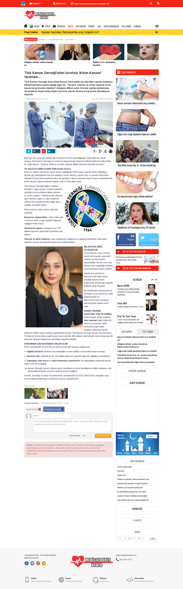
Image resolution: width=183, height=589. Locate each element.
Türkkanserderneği (48, 399)
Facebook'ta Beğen (126, 240)
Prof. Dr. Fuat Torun (126, 312)
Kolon (59, 399)
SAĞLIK (70, 26)
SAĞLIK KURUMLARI (111, 26)
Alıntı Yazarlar (137, 378)
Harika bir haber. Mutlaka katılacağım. (132, 492)
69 (132, 232)
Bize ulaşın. (104, 581)
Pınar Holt (122, 299)
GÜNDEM (137, 26)
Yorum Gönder (33, 405)
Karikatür (137, 504)
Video (47, 26)
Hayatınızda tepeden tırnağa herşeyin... (133, 479)
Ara (152, 534)
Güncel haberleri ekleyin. (144, 581)
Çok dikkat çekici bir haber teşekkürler (133, 496)
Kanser (66, 399)
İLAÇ (99, 26)
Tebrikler (120, 467)
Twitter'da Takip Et (148, 240)
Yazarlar (61, 26)
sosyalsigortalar (55, 35)
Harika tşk (121, 471)
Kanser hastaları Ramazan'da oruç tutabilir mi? (91, 3)
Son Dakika (126, 327)
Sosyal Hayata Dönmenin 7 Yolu (130, 302)
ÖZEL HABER (126, 26)
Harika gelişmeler (124, 462)
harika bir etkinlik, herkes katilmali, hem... (134, 475)
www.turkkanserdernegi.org (37, 374)
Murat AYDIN (123, 281)
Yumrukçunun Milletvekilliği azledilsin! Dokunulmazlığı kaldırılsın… (128, 288)
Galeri (36, 26)
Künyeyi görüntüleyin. (74, 581)
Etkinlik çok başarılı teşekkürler (130, 483)
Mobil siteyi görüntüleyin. (41, 581)
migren (42, 35)
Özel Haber (148, 327)
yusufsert (69, 35)
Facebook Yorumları (54, 404)
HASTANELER (81, 26)
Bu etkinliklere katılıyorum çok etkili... (132, 487)
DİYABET (91, 26)
